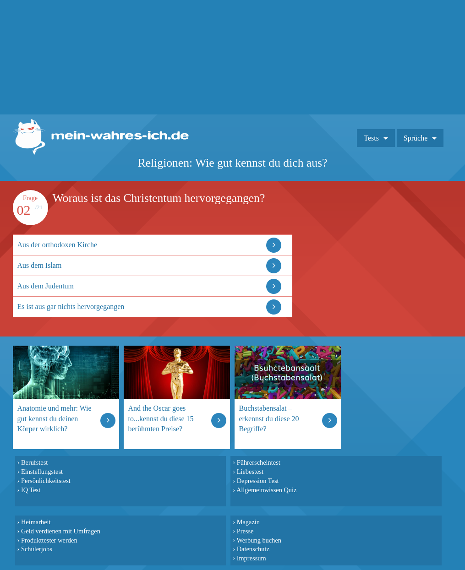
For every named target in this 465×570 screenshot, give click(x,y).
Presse (245, 531)
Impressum (251, 558)
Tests (371, 138)
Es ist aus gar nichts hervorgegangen (71, 306)
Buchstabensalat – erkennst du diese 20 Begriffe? (269, 418)
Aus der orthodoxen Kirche (57, 245)
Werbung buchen (258, 540)
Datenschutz (253, 549)
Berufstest (34, 462)
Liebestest (250, 471)
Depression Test (258, 480)
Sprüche (415, 138)
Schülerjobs (36, 549)
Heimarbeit (36, 522)
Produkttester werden (49, 540)
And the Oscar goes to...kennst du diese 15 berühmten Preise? (161, 418)
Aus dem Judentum (45, 286)
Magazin (248, 522)
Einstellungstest (42, 471)
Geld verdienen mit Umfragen (60, 531)
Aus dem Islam (39, 265)
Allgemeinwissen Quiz (266, 490)
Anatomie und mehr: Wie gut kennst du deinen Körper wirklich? (54, 418)
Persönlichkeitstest (46, 480)
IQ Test (30, 490)
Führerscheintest (258, 462)
